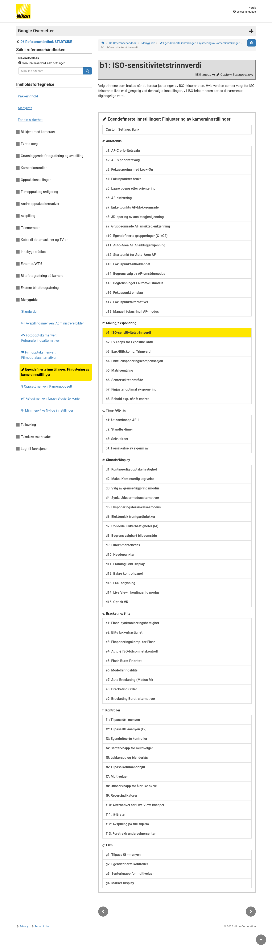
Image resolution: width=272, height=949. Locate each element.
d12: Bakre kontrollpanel (124, 574)
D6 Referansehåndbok (123, 43)
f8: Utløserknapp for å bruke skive (131, 786)
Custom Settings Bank (122, 130)
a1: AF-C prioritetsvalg (123, 151)
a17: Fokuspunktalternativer (127, 302)
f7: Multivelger (117, 777)
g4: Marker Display (120, 883)
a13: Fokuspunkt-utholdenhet (128, 264)
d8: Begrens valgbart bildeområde (131, 536)
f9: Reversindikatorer (121, 795)
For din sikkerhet (30, 120)
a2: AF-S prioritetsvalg (123, 160)
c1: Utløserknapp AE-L (123, 420)
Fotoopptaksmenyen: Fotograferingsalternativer (40, 338)
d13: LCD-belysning (120, 583)
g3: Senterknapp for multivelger (130, 874)
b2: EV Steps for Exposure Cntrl (129, 342)
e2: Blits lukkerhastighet (124, 632)
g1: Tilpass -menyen (123, 855)
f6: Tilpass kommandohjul (125, 767)
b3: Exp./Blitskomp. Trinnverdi (128, 352)
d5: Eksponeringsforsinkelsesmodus (133, 507)
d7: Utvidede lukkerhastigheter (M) (132, 526)
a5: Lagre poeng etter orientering (131, 188)
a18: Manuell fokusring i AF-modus (132, 312)
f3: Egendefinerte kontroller (126, 739)
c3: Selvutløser (117, 439)
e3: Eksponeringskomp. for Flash (131, 642)
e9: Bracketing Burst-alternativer (130, 699)
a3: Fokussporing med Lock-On (129, 169)
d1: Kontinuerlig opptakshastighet (131, 469)
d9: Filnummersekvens (123, 545)
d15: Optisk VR (117, 602)
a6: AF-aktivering (119, 198)
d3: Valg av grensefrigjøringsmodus (133, 488)
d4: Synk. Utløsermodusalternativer (132, 498)
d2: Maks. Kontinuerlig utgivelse (130, 479)
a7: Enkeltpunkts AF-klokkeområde (132, 207)
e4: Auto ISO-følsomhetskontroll (132, 651)
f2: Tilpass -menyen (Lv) (126, 729)
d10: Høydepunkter (120, 555)
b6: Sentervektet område (124, 380)
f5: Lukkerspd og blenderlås (127, 758)
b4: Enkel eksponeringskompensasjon (134, 361)
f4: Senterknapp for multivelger (129, 748)
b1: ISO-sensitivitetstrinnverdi (128, 333)
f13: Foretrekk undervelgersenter (131, 834)
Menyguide (148, 43)
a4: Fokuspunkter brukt (123, 179)
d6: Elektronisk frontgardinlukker (130, 517)
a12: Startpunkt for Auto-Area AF (131, 255)
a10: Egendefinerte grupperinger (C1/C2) (137, 236)
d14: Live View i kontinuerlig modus (133, 592)
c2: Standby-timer (119, 429)
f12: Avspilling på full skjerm (127, 824)
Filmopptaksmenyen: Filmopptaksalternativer (39, 355)
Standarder (29, 312)
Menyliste (25, 108)
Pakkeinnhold (28, 96)
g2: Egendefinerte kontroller (127, 864)
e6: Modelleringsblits (122, 670)
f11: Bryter (116, 814)
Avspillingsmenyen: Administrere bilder (52, 323)
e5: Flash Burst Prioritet (124, 661)
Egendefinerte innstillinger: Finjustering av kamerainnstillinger (55, 372)
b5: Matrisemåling (119, 370)
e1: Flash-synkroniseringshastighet (132, 623)
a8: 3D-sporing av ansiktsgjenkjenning (135, 217)
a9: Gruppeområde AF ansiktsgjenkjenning (138, 226)
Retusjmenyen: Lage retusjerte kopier (51, 398)
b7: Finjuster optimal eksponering (131, 389)
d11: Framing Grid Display (125, 564)
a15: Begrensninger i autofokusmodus (134, 283)
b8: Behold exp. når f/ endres (127, 399)
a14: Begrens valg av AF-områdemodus (135, 274)
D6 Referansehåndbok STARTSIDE (46, 42)
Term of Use (42, 926)
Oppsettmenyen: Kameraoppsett (46, 386)
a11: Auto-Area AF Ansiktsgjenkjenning (135, 245)
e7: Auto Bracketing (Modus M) (129, 680)
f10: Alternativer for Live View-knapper (135, 805)
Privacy (24, 926)
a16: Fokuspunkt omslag (124, 293)
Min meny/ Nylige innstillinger (47, 410)
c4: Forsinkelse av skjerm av (127, 448)
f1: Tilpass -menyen (123, 720)
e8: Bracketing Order (121, 689)
